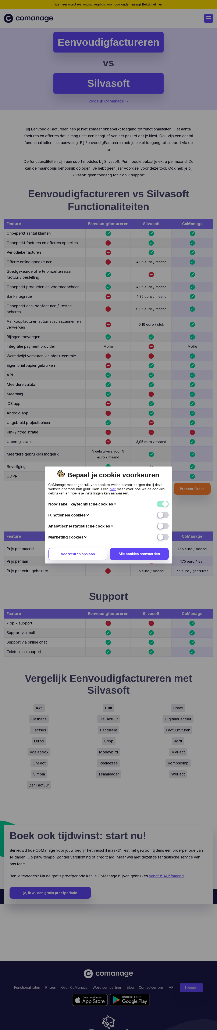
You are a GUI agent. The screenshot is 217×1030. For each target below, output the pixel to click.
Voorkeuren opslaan (78, 523)
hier (113, 458)
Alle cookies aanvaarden (139, 523)
